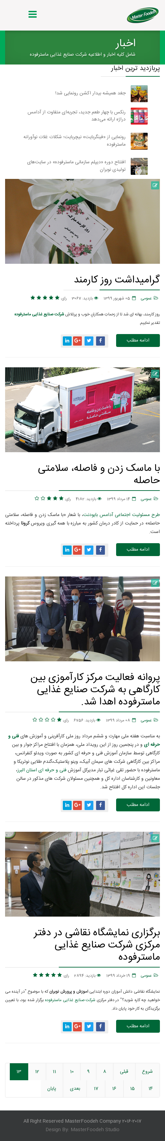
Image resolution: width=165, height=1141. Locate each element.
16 (114, 1089)
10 (72, 1072)
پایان (51, 1089)
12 (37, 1072)
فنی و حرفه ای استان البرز (42, 770)
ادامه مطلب (138, 340)
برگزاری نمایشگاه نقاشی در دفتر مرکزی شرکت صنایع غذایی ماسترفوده (97, 945)
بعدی (75, 1089)
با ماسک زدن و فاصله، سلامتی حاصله (99, 474)
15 (132, 1089)
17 (96, 1089)
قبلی (124, 1072)
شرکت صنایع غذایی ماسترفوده (70, 1000)
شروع (147, 1072)
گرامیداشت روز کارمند (117, 280)
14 (150, 1089)
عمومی (146, 298)
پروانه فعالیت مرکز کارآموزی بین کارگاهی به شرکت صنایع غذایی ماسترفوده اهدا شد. (95, 690)
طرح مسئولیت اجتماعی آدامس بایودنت (121, 515)
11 (54, 1072)
